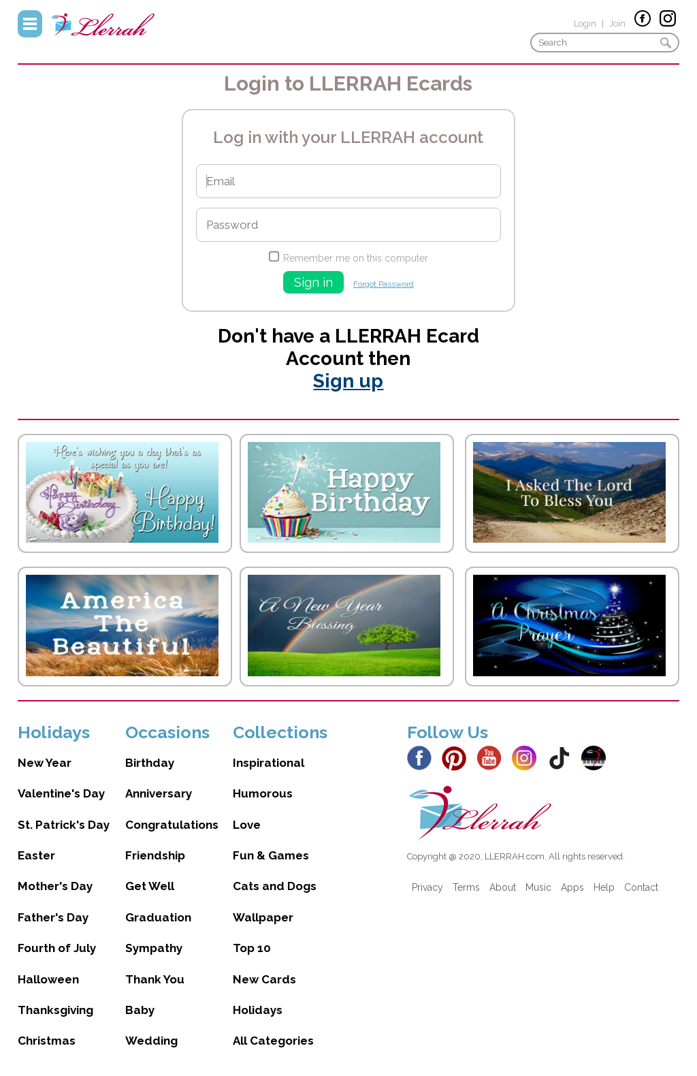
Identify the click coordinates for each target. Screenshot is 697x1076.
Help (604, 887)
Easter (36, 855)
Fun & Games (271, 855)
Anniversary (158, 793)
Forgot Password (383, 284)
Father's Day (53, 917)
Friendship (155, 855)
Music (538, 887)
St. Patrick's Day (64, 825)
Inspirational (268, 763)
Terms (466, 887)
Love (247, 825)
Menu (30, 23)
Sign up (348, 381)
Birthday (149, 763)
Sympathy (153, 948)
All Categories (273, 1040)
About (502, 887)
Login (585, 23)
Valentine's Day (61, 793)
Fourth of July (57, 948)
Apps (572, 887)
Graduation (158, 917)
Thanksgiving (55, 1010)
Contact (641, 887)
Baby (140, 1010)
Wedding (151, 1040)
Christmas (47, 1040)
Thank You (154, 979)
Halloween (48, 979)
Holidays (257, 1010)
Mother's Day (55, 886)
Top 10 (252, 948)
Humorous (263, 793)
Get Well (149, 886)
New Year (44, 763)
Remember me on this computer (355, 258)
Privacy (427, 887)
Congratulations (171, 825)
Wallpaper (263, 917)
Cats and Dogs (275, 886)
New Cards (264, 979)
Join (617, 23)
